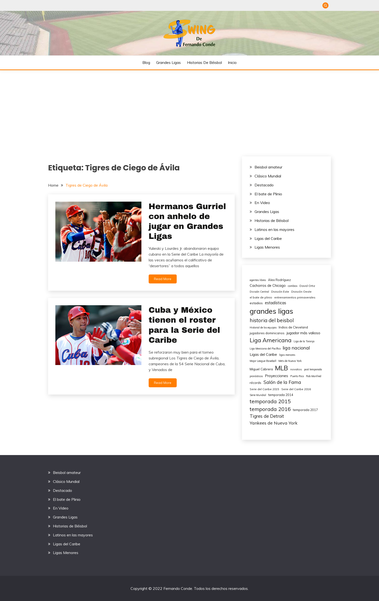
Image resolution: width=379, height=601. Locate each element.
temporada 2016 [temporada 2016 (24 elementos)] (270, 409)
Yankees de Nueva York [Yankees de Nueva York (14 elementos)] (274, 423)
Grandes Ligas (168, 62)
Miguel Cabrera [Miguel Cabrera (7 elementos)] (261, 369)
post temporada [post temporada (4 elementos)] (313, 369)
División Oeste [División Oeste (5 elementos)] (301, 291)
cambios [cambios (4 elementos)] (292, 286)
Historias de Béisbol (204, 62)
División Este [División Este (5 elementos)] (280, 291)
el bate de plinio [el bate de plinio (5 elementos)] (261, 297)
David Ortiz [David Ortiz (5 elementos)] (307, 286)
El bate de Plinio (268, 193)
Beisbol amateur (268, 167)
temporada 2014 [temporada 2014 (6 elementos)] (280, 395)
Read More (162, 279)
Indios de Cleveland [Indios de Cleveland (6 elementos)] (293, 327)
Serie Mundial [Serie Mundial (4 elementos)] (258, 395)
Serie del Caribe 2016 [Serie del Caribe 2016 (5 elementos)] (296, 389)
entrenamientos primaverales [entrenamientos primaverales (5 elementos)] (294, 297)
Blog (146, 62)
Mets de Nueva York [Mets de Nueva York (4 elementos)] (290, 361)
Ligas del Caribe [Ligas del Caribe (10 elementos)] (263, 354)
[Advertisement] (189, 106)
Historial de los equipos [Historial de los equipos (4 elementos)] (263, 327)
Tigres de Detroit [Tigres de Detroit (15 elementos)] (267, 416)
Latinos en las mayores (274, 229)
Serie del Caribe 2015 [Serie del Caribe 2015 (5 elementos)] (264, 389)
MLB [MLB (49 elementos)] (281, 368)
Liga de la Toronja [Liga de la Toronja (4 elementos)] (304, 341)
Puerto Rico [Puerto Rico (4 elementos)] (297, 376)
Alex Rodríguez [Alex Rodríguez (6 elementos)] (279, 280)
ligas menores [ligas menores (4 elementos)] (287, 355)
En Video (262, 202)
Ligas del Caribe (268, 238)
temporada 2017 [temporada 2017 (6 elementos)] (305, 410)
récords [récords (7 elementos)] (255, 382)
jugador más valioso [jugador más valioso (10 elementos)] (303, 332)
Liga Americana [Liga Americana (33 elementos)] (271, 340)
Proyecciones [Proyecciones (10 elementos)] (276, 375)
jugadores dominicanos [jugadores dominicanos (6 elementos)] (267, 333)
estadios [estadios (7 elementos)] (256, 303)
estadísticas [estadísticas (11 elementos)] (275, 302)
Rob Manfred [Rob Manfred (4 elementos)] (313, 376)
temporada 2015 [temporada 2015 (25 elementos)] (270, 401)
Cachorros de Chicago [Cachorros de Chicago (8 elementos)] (268, 285)
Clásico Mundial (268, 176)
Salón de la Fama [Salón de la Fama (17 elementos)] (282, 382)
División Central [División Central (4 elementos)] (259, 291)
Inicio (232, 62)
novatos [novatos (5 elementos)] (296, 369)
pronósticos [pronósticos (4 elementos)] (256, 376)
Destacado (264, 185)
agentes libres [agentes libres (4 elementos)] (258, 280)
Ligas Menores (267, 247)
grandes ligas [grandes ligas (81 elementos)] (271, 311)
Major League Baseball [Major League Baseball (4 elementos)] (263, 361)
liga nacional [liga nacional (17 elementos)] (296, 348)
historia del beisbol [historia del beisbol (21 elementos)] (272, 320)
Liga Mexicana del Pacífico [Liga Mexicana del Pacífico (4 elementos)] (265, 348)
